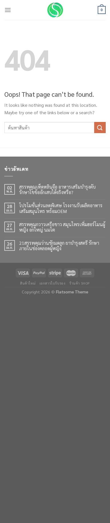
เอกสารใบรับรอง (53, 283)
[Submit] (100, 127)
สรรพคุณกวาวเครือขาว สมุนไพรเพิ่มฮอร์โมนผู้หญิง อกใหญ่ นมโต (62, 227)
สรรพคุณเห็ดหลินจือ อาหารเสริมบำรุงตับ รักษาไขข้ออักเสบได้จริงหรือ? (57, 189)
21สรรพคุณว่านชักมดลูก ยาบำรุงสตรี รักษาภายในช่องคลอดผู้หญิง (59, 245)
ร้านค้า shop (79, 283)
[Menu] (7, 10)
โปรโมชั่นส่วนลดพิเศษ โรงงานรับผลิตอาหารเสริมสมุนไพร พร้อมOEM (61, 208)
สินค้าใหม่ (28, 283)
